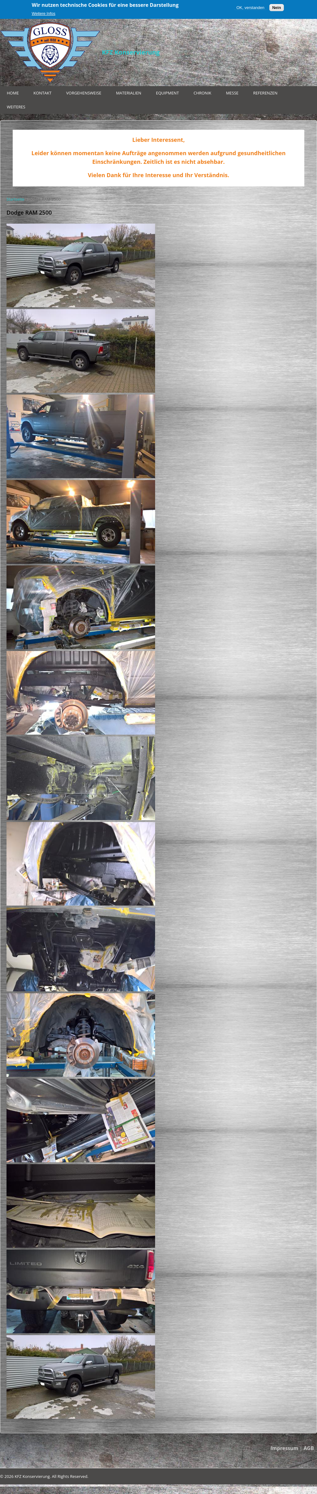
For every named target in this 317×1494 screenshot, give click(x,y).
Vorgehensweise (84, 93)
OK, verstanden (250, 8)
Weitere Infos (43, 13)
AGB (309, 1448)
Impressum (284, 1448)
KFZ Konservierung (131, 52)
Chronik (202, 93)
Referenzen (265, 93)
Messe (232, 93)
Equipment (167, 93)
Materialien (128, 93)
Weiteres (16, 107)
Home (13, 93)
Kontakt (42, 93)
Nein (276, 7)
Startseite (15, 199)
